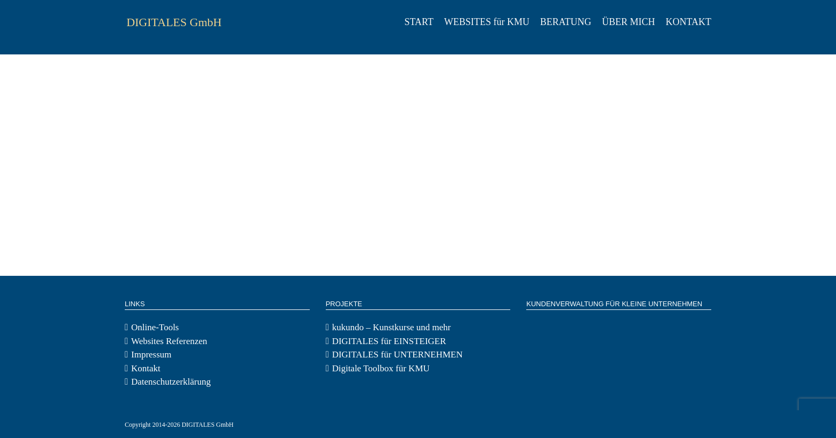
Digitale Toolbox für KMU (381, 368)
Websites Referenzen (169, 341)
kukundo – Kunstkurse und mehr (391, 327)
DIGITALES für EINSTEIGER (389, 341)
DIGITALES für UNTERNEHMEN (397, 354)
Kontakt (145, 368)
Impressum (151, 354)
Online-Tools (155, 327)
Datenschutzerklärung (171, 382)
